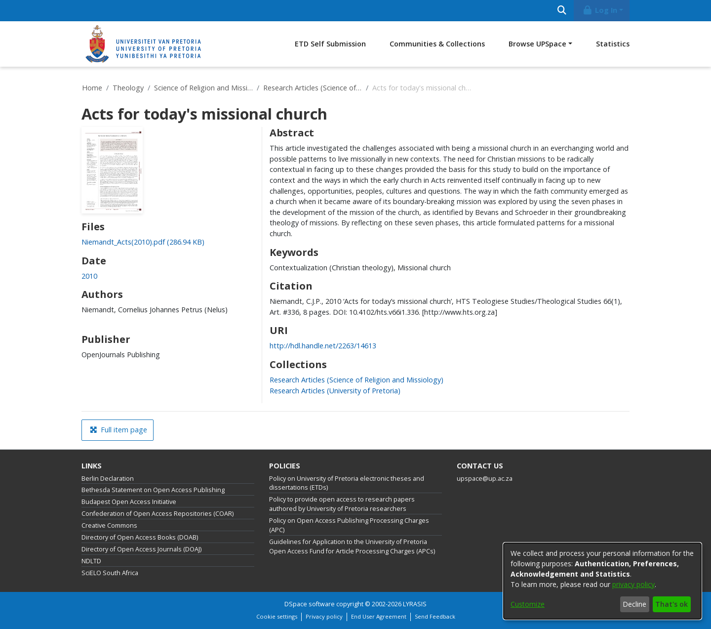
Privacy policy (324, 616)
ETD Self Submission (330, 43)
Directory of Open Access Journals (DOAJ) (141, 549)
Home (92, 87)
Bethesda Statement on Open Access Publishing (153, 490)
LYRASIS (415, 604)
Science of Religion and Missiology (203, 87)
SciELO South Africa (109, 573)
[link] (142, 242)
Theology (128, 87)
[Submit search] (562, 10)
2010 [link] (89, 276)
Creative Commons (109, 525)
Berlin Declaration (107, 478)
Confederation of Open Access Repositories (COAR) (157, 513)
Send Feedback (435, 616)
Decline (634, 604)
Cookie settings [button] (276, 616)
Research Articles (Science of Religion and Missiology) (312, 87)
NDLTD (91, 561)
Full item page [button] (118, 429)
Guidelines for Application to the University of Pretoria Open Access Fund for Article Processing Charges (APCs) (352, 546)
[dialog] (602, 581)
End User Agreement (378, 616)
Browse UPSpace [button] (537, 43)
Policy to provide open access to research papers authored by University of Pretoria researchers (342, 504)
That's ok (671, 604)
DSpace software (309, 604)
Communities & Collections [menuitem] (437, 43)
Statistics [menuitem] (613, 43)
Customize (528, 604)
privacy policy (633, 584)
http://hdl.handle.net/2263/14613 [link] (323, 345)
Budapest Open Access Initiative (128, 502)
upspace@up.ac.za (485, 478)
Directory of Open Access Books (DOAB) (139, 537)
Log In (600, 10)
